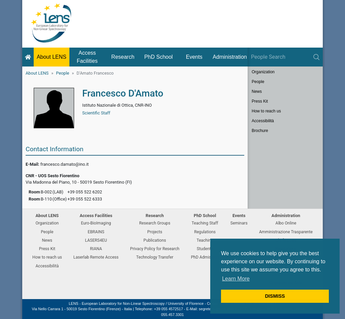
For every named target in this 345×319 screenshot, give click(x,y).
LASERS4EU (96, 240)
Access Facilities (87, 57)
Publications (155, 240)
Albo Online (286, 223)
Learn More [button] (236, 279)
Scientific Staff (96, 112)
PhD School (158, 57)
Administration (230, 57)
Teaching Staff (205, 223)
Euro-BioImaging (96, 223)
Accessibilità (263, 120)
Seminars (239, 223)
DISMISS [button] (275, 296)
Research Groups (154, 223)
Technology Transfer (154, 257)
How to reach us (266, 111)
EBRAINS (96, 232)
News (257, 91)
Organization (263, 72)
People (62, 73)
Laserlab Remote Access (96, 257)
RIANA (96, 248)
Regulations (205, 232)
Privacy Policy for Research (154, 248)
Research (122, 57)
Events (194, 57)
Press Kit (260, 101)
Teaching (204, 240)
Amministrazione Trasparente (286, 232)
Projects (154, 232)
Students (205, 248)
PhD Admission (205, 257)
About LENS (51, 57)
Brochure (260, 130)
